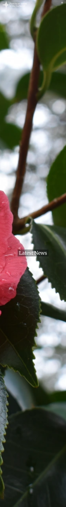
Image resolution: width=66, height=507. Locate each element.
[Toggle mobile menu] (62, 3)
